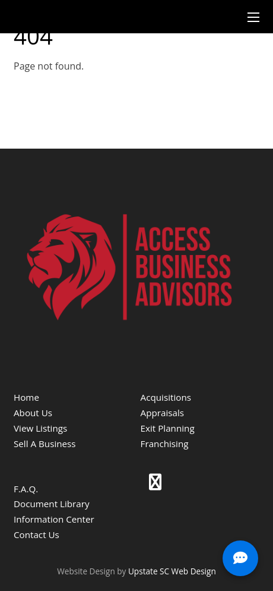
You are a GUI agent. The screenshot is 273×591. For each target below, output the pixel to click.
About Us (33, 413)
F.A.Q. (26, 489)
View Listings (40, 428)
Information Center (54, 519)
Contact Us (36, 534)
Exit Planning (168, 428)
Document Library (52, 504)
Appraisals (162, 413)
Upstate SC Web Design (172, 571)
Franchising (165, 443)
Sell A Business (45, 443)
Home (26, 397)
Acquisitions (166, 397)
